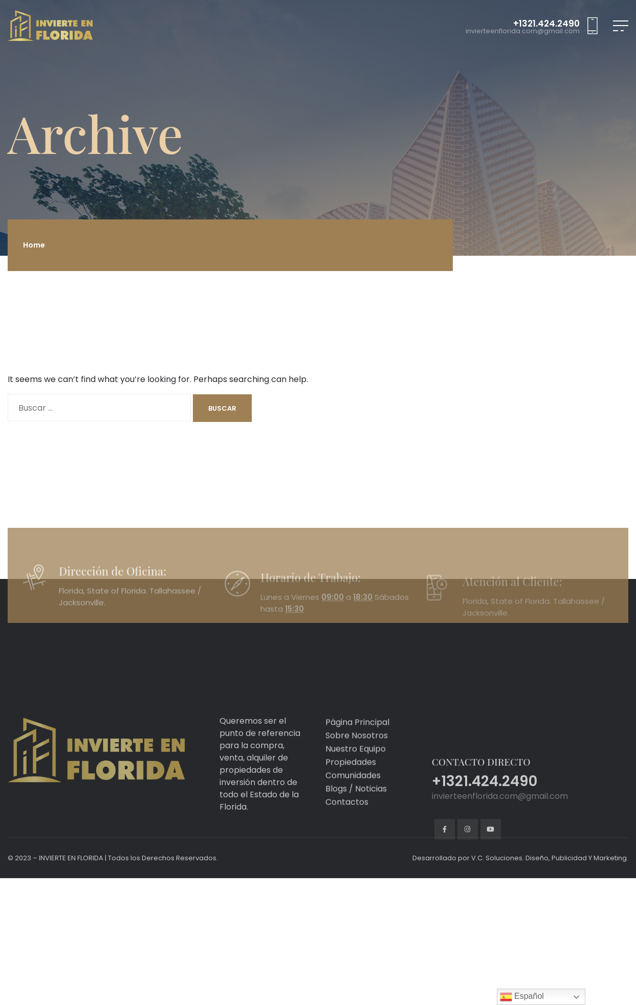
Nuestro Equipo (355, 792)
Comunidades (353, 819)
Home (34, 245)
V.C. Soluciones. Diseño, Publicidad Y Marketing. (549, 858)
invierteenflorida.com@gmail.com (523, 31)
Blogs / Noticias (356, 832)
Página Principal (357, 766)
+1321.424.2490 (546, 23)
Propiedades (350, 806)
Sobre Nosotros (356, 779)
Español (522, 997)
